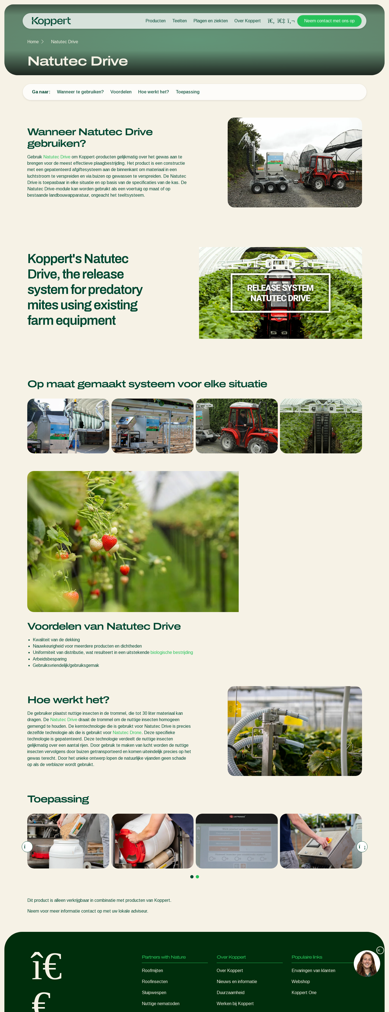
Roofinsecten (155, 840)
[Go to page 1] (192, 735)
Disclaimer (292, 1001)
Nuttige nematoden (160, 862)
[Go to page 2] (197, 735)
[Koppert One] (281, 20)
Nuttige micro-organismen (167, 873)
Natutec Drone (127, 591)
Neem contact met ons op (329, 20)
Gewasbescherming (161, 884)
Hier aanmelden (100, 940)
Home (33, 41)
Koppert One (304, 851)
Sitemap (351, 1001)
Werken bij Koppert (235, 862)
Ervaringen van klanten (313, 829)
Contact (224, 873)
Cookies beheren (225, 1001)
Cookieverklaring (322, 1001)
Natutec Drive (64, 41)
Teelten (179, 20)
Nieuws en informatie (237, 840)
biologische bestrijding (172, 511)
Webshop (301, 840)
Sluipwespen (154, 851)
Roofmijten (152, 829)
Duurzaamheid (230, 851)
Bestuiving (152, 895)
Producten (156, 20)
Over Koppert (248, 20)
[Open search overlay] (271, 21)
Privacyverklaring (261, 1001)
